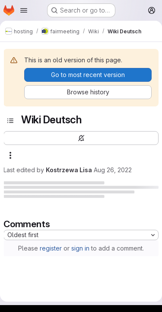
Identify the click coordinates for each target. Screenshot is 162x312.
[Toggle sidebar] (10, 121)
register (51, 248)
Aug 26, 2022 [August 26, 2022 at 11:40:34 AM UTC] (113, 170)
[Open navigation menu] (24, 10)
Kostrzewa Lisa (69, 170)
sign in (80, 248)
